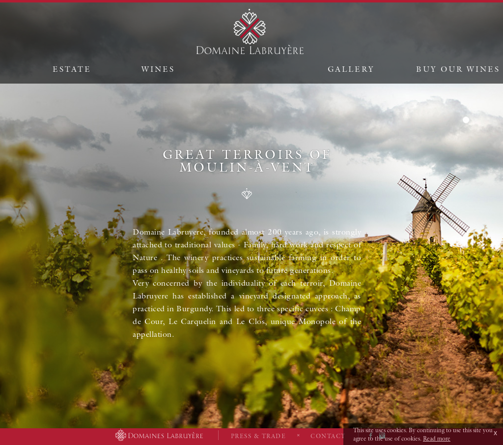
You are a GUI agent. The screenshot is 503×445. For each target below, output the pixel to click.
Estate (72, 69)
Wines (158, 69)
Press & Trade (258, 436)
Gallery (351, 69)
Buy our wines (458, 69)
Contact (328, 436)
